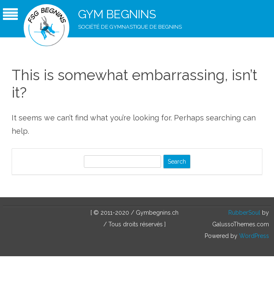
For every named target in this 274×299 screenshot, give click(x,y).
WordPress (253, 236)
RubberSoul (244, 212)
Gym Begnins (117, 14)
